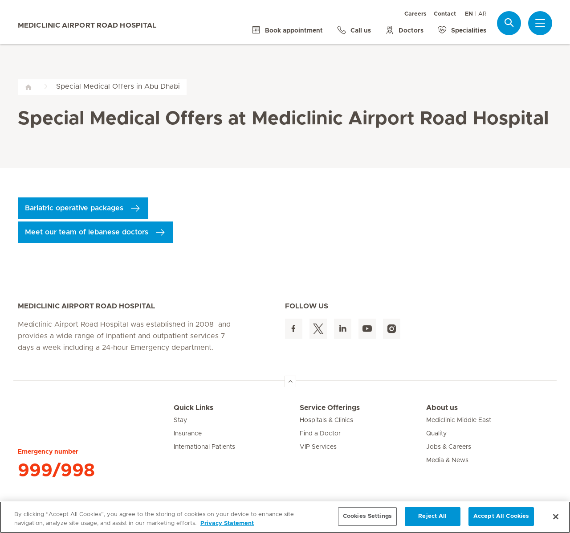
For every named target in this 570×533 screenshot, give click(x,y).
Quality (436, 433)
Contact (445, 14)
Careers (415, 14)
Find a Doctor (320, 433)
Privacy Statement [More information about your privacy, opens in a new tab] (227, 523)
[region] (285, 517)
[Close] (556, 516)
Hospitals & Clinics (326, 420)
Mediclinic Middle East (458, 420)
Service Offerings (330, 407)
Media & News (447, 460)
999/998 (56, 471)
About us (442, 407)
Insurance (188, 433)
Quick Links (193, 407)
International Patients (204, 447)
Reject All (432, 516)
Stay (180, 420)
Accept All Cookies (501, 516)
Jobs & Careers (448, 447)
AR (482, 14)
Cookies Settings (367, 516)
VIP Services (318, 447)
